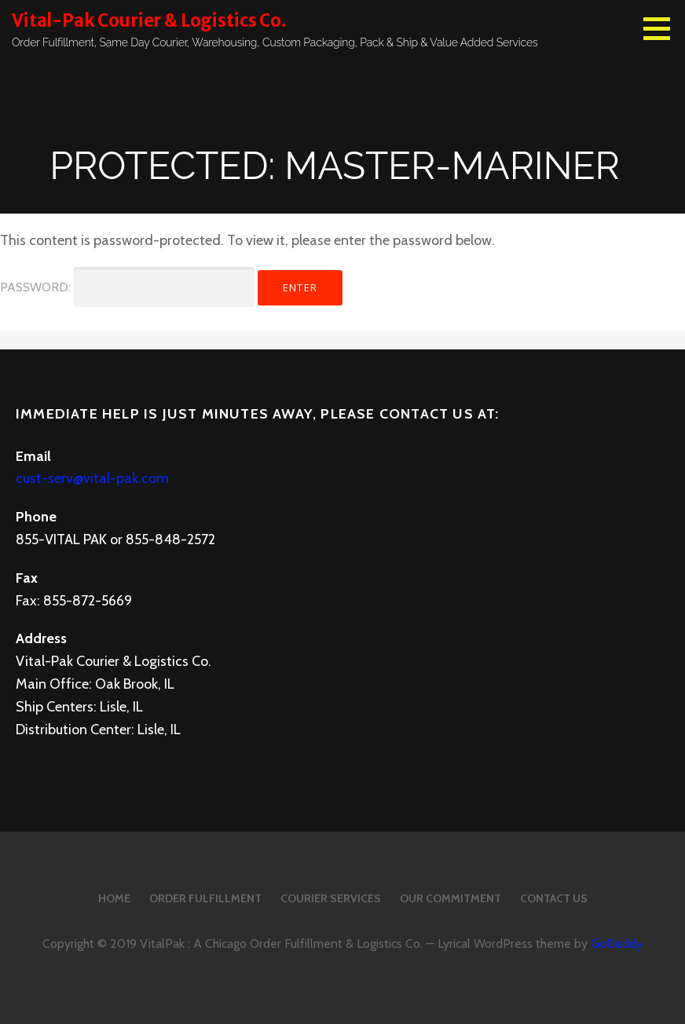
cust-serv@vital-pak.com (92, 478)
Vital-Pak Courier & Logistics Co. (149, 20)
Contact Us (554, 898)
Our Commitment (450, 898)
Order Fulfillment (205, 898)
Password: (127, 287)
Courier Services (330, 898)
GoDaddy (617, 943)
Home (114, 898)
